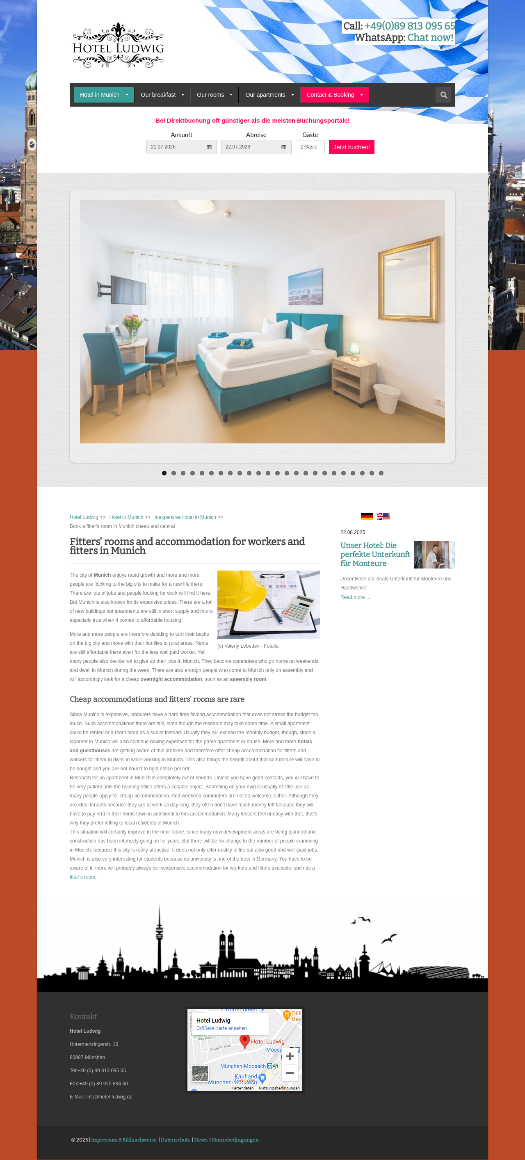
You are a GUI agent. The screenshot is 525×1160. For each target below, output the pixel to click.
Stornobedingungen (235, 1140)
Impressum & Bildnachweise (124, 1140)
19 (334, 473)
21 (353, 473)
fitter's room (82, 877)
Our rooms (210, 94)
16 (306, 473)
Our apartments (265, 94)
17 (315, 473)
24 (381, 473)
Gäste (310, 134)
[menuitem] (104, 95)
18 (324, 473)
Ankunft (181, 134)
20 (343, 473)
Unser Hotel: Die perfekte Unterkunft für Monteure (375, 554)
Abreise (256, 134)
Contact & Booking (330, 94)
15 (296, 473)
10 (249, 473)
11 (258, 473)
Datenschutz (175, 1140)
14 (287, 473)
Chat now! (430, 37)
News (201, 1140)
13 (277, 473)
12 (268, 473)
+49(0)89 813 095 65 (410, 26)
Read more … (355, 597)
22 (362, 473)
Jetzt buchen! (351, 147)
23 (372, 473)
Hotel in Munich (100, 94)
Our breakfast (158, 94)
